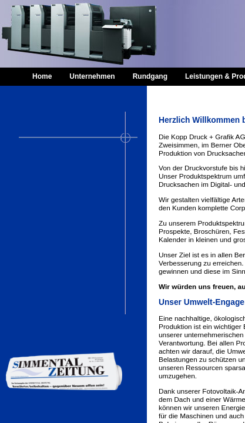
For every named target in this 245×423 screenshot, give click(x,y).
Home (42, 76)
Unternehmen (92, 76)
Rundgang (150, 76)
